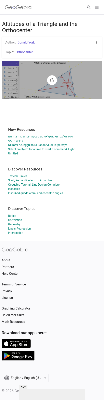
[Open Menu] (96, 7)
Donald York (26, 42)
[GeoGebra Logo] (18, 7)
